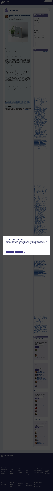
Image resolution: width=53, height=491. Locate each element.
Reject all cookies (19, 251)
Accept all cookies (10, 251)
